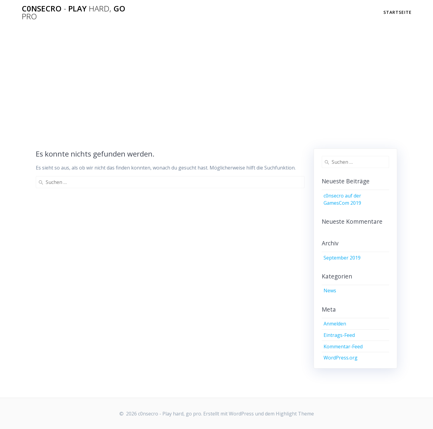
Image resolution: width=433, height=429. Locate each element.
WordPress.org (341, 357)
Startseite (397, 12)
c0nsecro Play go (73, 12)
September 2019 (342, 257)
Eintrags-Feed (339, 335)
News (330, 290)
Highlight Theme (295, 413)
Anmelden (335, 323)
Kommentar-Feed (343, 346)
